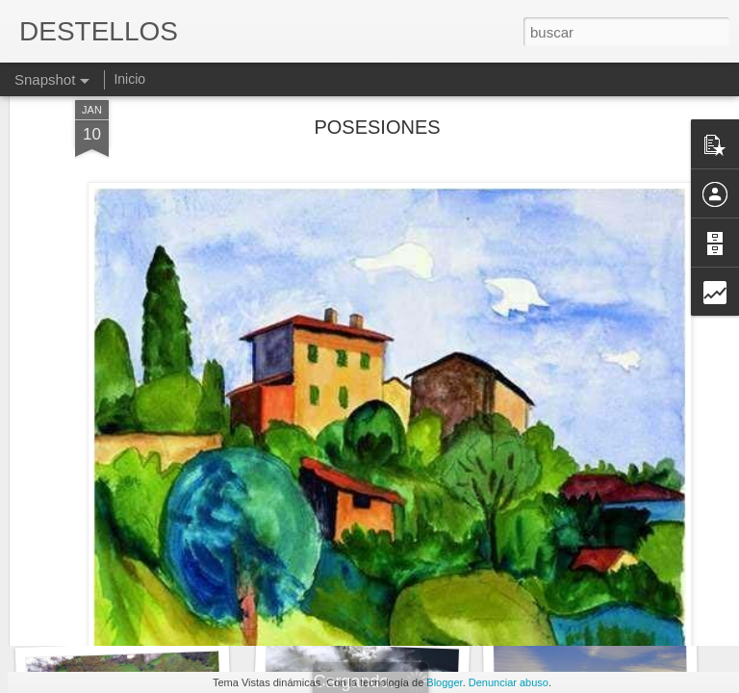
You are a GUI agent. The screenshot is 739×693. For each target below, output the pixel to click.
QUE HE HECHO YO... (591, 593)
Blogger (444, 682)
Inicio (129, 79)
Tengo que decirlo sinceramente (154, 605)
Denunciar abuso (508, 682)
